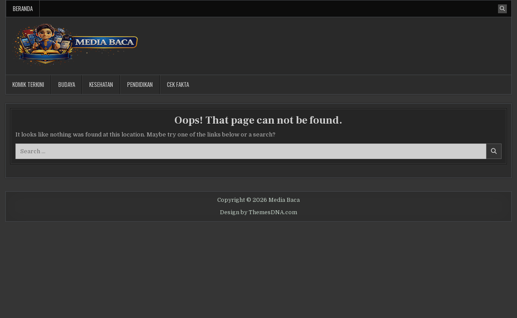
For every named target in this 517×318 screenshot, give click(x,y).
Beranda (23, 8)
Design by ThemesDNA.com (258, 212)
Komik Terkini (28, 84)
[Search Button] (502, 8)
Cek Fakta (178, 84)
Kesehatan (101, 84)
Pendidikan (140, 84)
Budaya (66, 84)
